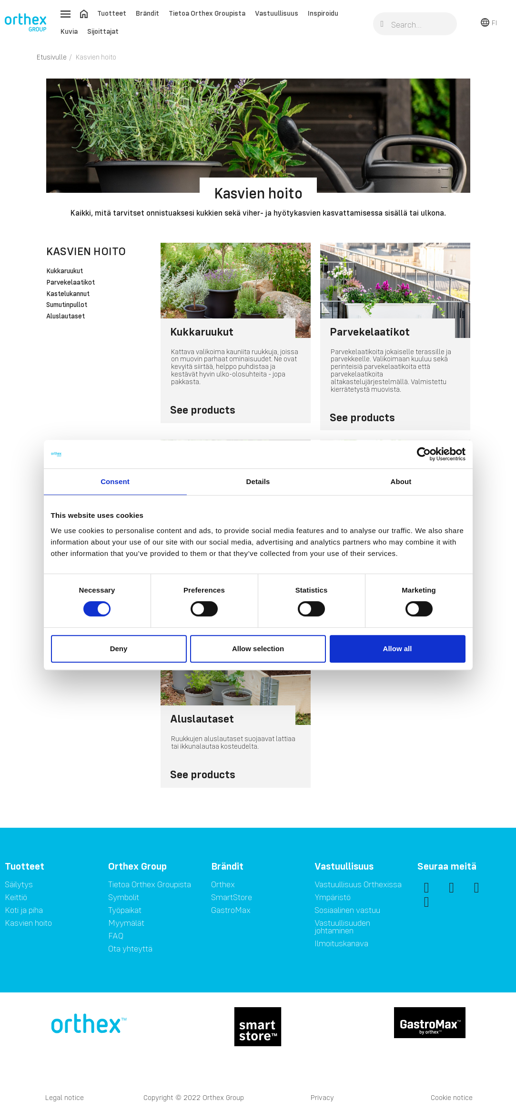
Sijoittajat (103, 31)
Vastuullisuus (276, 13)
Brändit (147, 13)
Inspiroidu (323, 13)
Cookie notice (452, 1097)
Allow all (397, 648)
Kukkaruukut (64, 271)
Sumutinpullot (66, 305)
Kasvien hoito (86, 251)
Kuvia (69, 31)
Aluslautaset (65, 316)
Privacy (322, 1097)
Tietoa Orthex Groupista (207, 13)
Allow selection (258, 648)
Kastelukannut (68, 294)
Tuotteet (111, 13)
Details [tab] (258, 481)
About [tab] (401, 481)
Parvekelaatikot (70, 283)
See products (202, 409)
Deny (119, 648)
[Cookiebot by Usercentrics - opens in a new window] (423, 454)
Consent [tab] (115, 481)
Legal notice (64, 1097)
